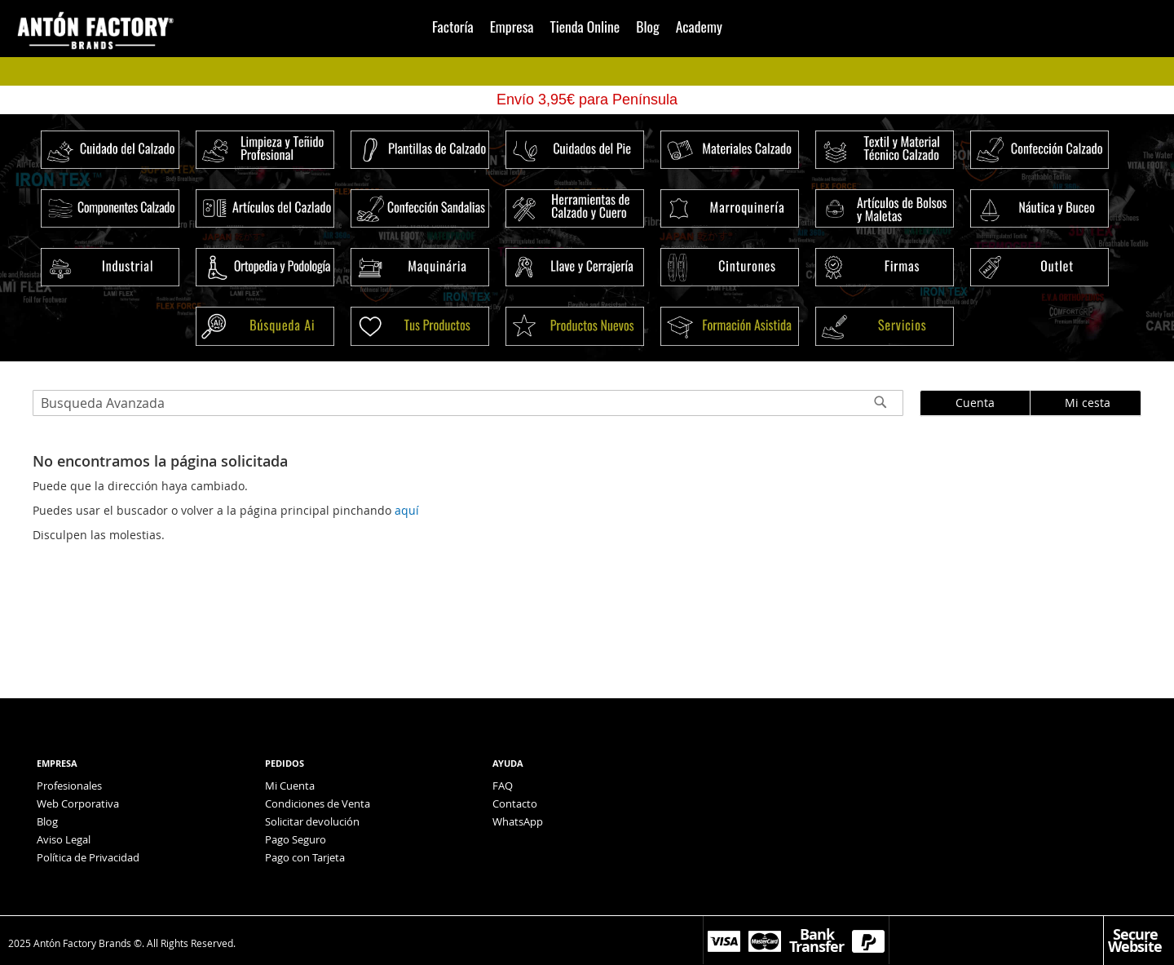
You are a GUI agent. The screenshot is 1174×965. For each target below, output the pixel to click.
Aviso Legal (63, 839)
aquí (407, 510)
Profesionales (69, 785)
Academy (699, 26)
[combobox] (468, 403)
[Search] (880, 406)
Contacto (514, 803)
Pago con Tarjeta (305, 857)
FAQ (502, 785)
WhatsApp (517, 821)
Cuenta (975, 402)
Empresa (512, 26)
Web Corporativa (78, 803)
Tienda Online (584, 26)
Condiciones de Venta (317, 803)
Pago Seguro (295, 839)
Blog (647, 26)
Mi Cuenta (290, 785)
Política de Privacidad (88, 857)
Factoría (453, 26)
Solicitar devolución (312, 821)
